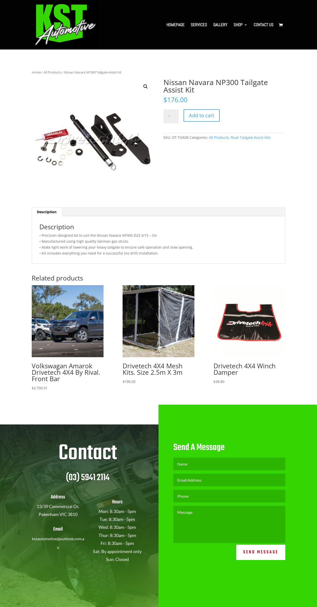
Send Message (260, 566)
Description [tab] (46, 212)
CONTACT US (263, 25)
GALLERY (220, 25)
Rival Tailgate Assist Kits (251, 137)
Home (36, 72)
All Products (52, 72)
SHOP (238, 25)
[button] (145, 86)
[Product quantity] (170, 116)
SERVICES (199, 25)
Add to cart (201, 115)
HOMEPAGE (175, 25)
